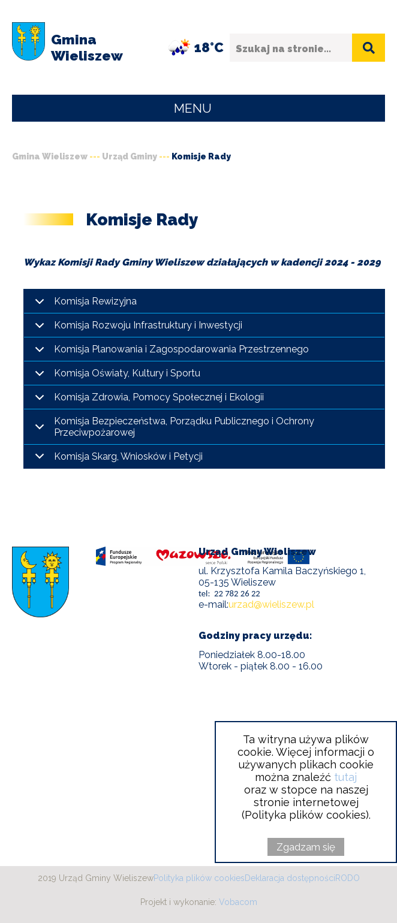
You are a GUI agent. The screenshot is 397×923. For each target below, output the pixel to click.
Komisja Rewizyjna (95, 301)
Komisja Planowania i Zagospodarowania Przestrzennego (181, 349)
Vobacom (238, 902)
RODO (347, 878)
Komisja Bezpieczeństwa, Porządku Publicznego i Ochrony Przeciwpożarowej (184, 426)
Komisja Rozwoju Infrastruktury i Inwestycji (148, 325)
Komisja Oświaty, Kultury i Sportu (127, 373)
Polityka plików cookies (199, 878)
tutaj (345, 777)
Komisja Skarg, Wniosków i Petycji (128, 456)
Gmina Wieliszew (50, 156)
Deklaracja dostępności (290, 878)
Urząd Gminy (129, 156)
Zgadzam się (305, 847)
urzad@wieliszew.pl (271, 604)
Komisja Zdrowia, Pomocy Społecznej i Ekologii (159, 397)
